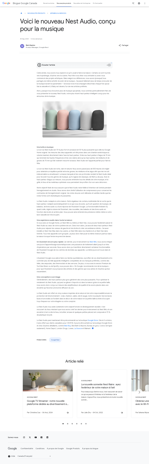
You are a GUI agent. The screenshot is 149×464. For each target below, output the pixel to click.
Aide (11, 456)
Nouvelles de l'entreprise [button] (82, 3)
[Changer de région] (34, 456)
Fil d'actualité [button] (97, 3)
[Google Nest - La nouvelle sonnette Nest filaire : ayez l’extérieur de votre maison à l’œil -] (102, 394)
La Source (78, 328)
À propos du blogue (90, 449)
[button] (123, 45)
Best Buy (67, 326)
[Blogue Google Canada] (21, 13)
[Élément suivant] (139, 392)
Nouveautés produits (36, 13)
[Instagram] (24, 437)
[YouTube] (35, 437)
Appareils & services (58, 13)
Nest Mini (93, 242)
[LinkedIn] (47, 437)
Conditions (40, 449)
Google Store (93, 320)
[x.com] (29, 437)
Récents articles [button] (48, 3)
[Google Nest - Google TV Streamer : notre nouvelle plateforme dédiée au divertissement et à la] (47, 394)
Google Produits (73, 449)
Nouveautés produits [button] (64, 3)
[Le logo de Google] (12, 448)
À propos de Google (55, 449)
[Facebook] (41, 437)
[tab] (63, 423)
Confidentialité (27, 449)
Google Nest (55, 340)
